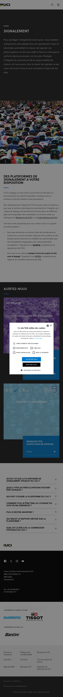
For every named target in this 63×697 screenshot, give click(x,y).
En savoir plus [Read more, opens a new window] (38, 338)
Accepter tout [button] (31, 359)
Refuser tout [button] (31, 364)
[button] (31, 370)
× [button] (51, 325)
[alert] (31, 348)
